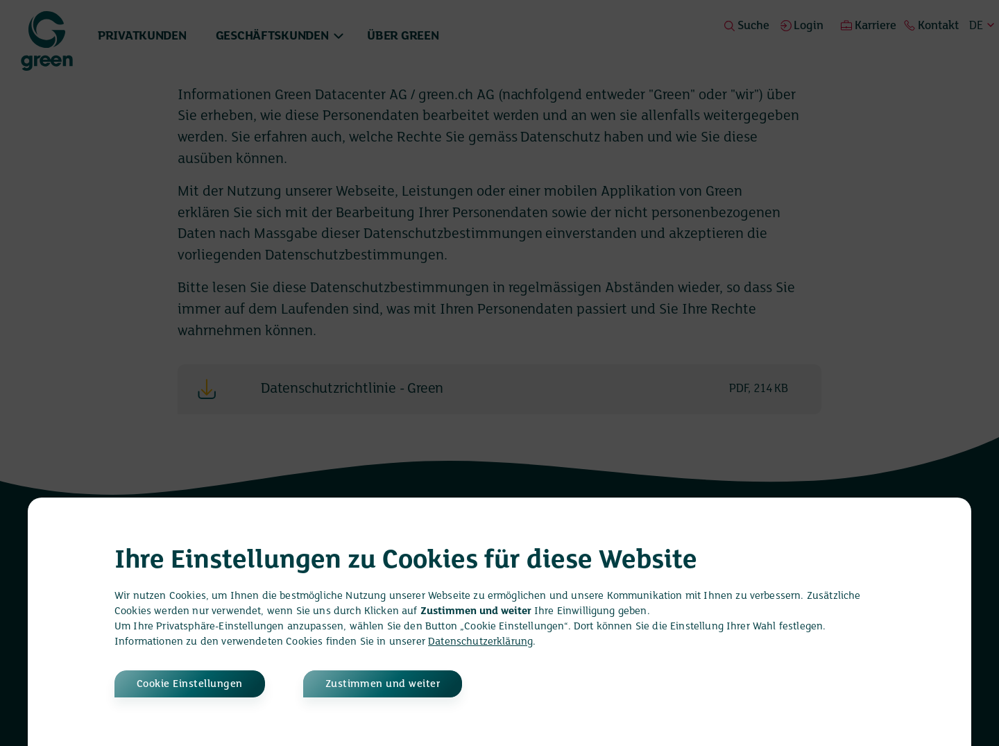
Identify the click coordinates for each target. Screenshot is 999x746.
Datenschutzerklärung (480, 641)
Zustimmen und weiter (383, 684)
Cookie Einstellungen (190, 684)
